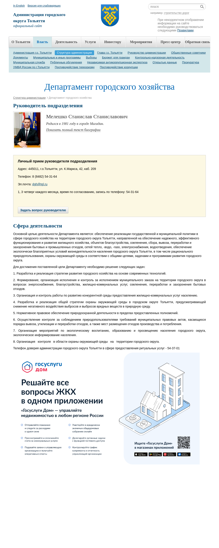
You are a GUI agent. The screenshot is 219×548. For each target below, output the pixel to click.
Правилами (185, 30)
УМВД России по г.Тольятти (31, 67)
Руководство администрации (147, 52)
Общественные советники (188, 52)
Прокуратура (190, 62)
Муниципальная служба (29, 62)
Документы (20, 57)
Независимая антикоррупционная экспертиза (117, 62)
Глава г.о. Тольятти (109, 52)
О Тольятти (20, 42)
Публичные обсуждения (66, 62)
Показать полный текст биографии (73, 130)
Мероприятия (141, 42)
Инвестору (112, 42)
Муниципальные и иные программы (57, 57)
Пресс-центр (171, 42)
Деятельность (66, 42)
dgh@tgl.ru (39, 184)
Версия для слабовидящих (44, 5)
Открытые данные (165, 62)
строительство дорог (176, 13)
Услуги (90, 42)
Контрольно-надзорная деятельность (159, 57)
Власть (42, 42)
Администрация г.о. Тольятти (32, 52)
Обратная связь (197, 42)
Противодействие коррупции (119, 67)
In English (19, 5)
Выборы (91, 57)
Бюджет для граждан (116, 57)
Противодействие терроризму (75, 67)
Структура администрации (74, 52)
